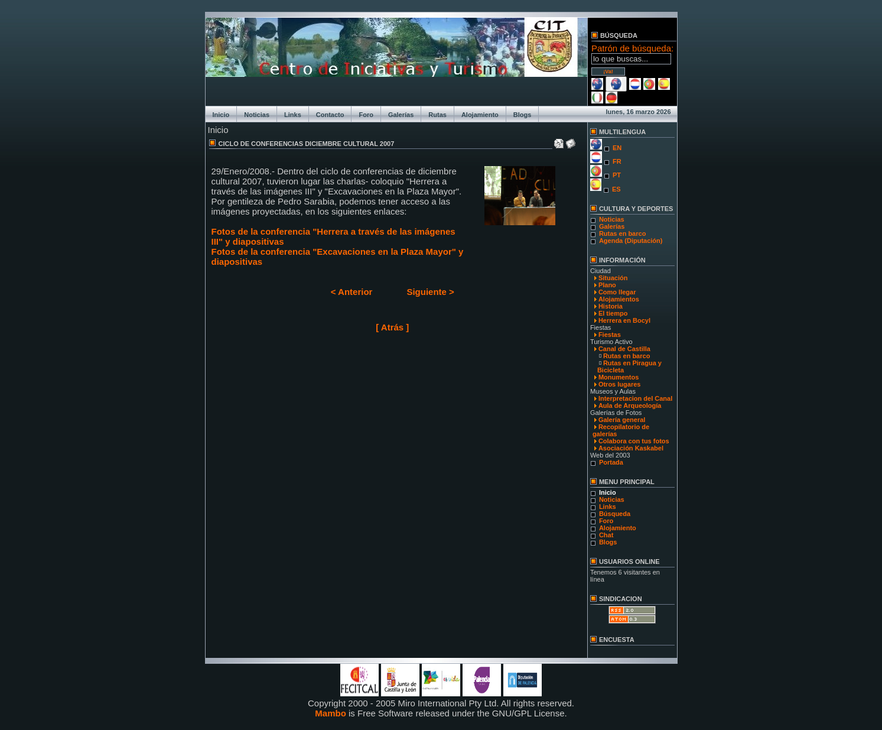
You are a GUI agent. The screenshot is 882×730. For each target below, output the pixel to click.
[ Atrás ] (392, 327)
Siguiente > (430, 292)
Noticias (256, 114)
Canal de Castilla (624, 348)
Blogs (522, 114)
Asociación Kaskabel (630, 448)
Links (292, 114)
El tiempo (613, 313)
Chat (606, 534)
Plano (607, 284)
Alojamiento (480, 114)
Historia (610, 306)
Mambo (330, 713)
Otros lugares (619, 384)
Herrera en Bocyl (624, 320)
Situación (613, 277)
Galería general (622, 419)
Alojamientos (618, 299)
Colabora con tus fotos (633, 441)
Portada (611, 462)
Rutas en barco (622, 233)
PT (617, 175)
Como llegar (617, 292)
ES (616, 189)
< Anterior (352, 292)
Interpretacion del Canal (635, 398)
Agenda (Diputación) (631, 240)
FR (617, 161)
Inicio (221, 114)
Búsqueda (614, 513)
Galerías (401, 114)
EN (617, 147)
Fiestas (609, 334)
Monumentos (618, 377)
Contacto (330, 114)
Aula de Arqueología (630, 405)
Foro (366, 114)
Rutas (437, 114)
